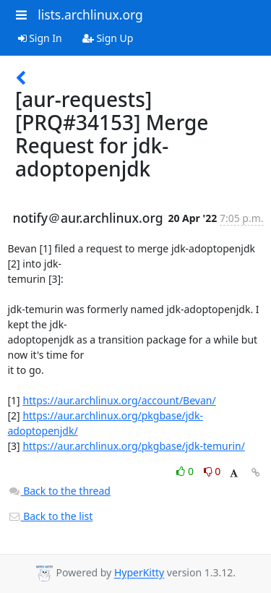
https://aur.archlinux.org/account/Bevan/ (118, 400)
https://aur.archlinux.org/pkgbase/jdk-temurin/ (133, 446)
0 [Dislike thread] (212, 471)
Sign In (40, 38)
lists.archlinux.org (90, 14)
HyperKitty (139, 573)
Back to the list (50, 516)
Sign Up (108, 38)
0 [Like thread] (186, 471)
